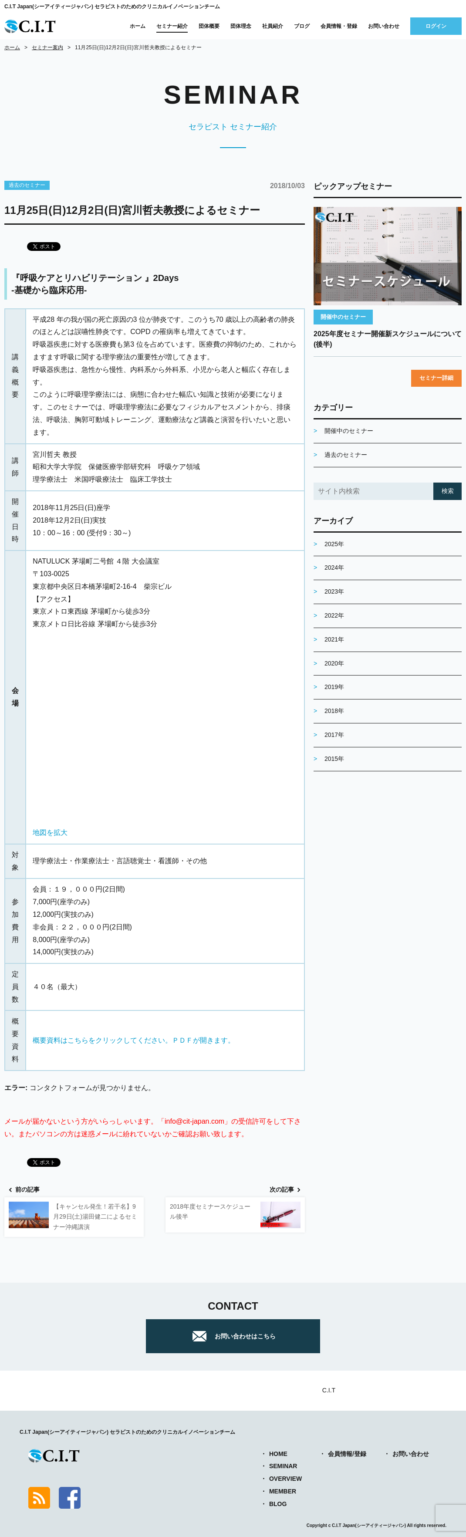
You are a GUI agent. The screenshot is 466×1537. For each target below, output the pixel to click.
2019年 (334, 686)
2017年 (334, 734)
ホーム (137, 26)
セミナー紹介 (172, 26)
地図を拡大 (50, 832)
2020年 (334, 663)
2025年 (334, 543)
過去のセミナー (27, 185)
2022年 (334, 615)
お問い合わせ (383, 26)
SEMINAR (283, 1466)
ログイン (435, 26)
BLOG (278, 1503)
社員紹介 (272, 26)
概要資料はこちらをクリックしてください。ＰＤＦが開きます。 (134, 1040)
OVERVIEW (285, 1478)
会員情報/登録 (347, 1453)
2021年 (334, 639)
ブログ (302, 26)
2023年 (334, 591)
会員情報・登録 (339, 26)
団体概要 (209, 26)
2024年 (334, 567)
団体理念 (240, 26)
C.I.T (328, 1390)
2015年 (334, 758)
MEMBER (282, 1491)
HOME (278, 1453)
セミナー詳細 (436, 378)
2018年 (334, 710)
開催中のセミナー (343, 317)
